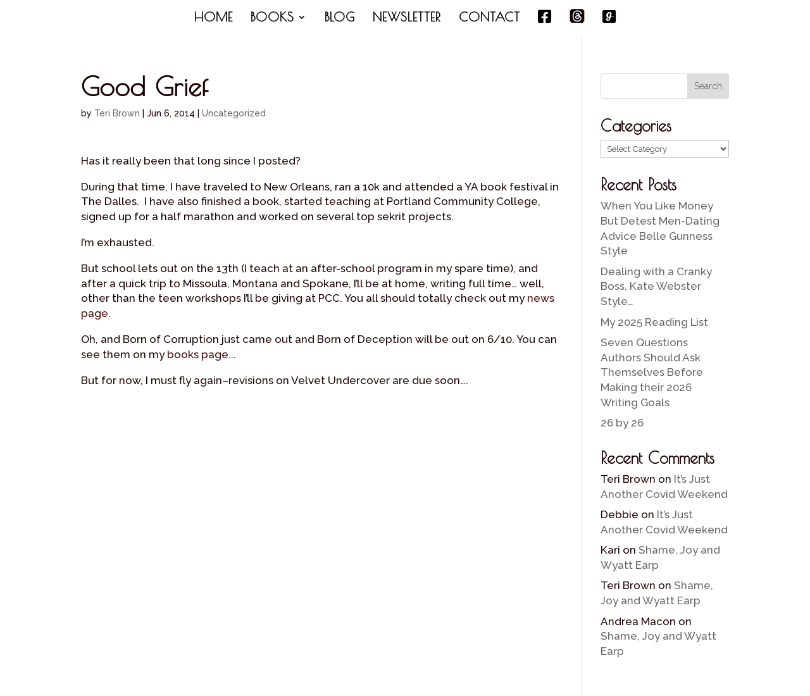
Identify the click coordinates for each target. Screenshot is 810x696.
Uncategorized (234, 113)
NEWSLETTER (407, 18)
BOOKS (272, 18)
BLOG (340, 18)
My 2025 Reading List (654, 322)
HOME (213, 18)
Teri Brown (117, 113)
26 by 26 (622, 422)
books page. (199, 354)
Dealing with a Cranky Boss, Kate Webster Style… (656, 286)
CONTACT (489, 18)
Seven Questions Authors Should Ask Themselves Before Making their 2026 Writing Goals (652, 372)
